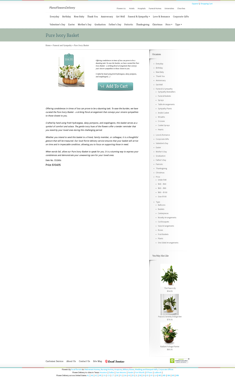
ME (160, 375)
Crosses (161, 121)
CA (104, 375)
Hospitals (142, 8)
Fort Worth (139, 372)
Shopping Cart (207, 4)
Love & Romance (161, 16)
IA (144, 375)
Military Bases (128, 369)
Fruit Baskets (163, 234)
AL (88, 375)
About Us (71, 361)
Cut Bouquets (163, 222)
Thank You (92, 16)
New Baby (79, 16)
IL (136, 375)
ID (133, 375)
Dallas (111, 372)
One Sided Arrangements (168, 243)
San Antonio (121, 372)
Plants (160, 239)
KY (152, 375)
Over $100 (162, 197)
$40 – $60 (162, 184)
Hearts (160, 130)
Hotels (131, 8)
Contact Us (84, 361)
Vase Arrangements (166, 226)
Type (178, 24)
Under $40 (162, 180)
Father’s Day (115, 24)
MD (164, 375)
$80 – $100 (162, 192)
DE (117, 375)
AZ (96, 375)
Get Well (120, 16)
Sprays (161, 100)
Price (168, 24)
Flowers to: (121, 8)
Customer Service (54, 361)
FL (121, 375)
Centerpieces (163, 213)
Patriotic (128, 24)
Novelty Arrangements (167, 218)
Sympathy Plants (165, 109)
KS (148, 375)
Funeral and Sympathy (62, 45)
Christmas (157, 24)
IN (140, 375)
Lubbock (157, 372)
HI (129, 375)
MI (173, 375)
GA (125, 375)
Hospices (118, 369)
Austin (130, 372)
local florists (76, 369)
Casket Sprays (164, 125)
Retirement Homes (92, 369)
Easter (71, 24)
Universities (169, 8)
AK (92, 375)
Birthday (66, 16)
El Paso (149, 372)
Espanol (195, 4)
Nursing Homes (107, 369)
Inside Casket (163, 113)
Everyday (54, 16)
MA (169, 375)
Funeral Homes (155, 8)
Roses (160, 230)
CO (108, 375)
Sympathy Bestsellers (166, 92)
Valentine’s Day (57, 24)
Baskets (161, 209)
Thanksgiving (142, 24)
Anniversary (107, 16)
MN (177, 375)
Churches (181, 8)
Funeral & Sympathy (139, 16)
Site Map (97, 361)
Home (48, 45)
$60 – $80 (162, 188)
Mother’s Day (84, 24)
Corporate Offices (165, 369)
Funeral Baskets (164, 96)
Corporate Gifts (181, 16)
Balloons (161, 205)
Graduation (100, 24)
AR (100, 375)
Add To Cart (117, 86)
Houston (103, 372)
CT (113, 375)
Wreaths (161, 117)
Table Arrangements (166, 104)
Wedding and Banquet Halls (146, 369)
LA (156, 375)
